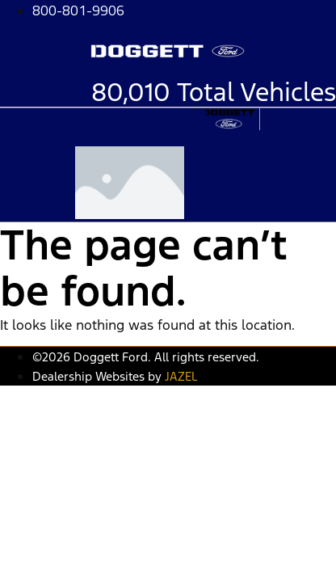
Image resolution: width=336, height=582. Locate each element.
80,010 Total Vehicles (213, 92)
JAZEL (181, 376)
